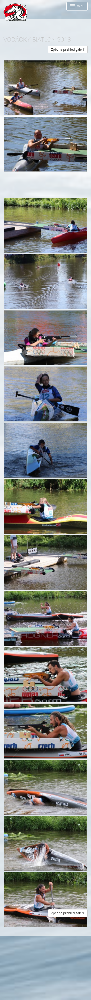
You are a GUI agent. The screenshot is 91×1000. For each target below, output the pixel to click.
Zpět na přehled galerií (68, 49)
